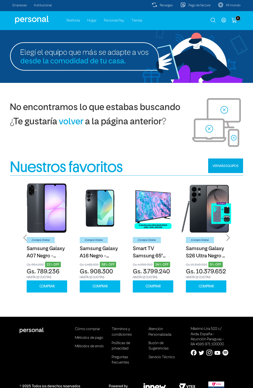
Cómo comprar (87, 329)
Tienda (136, 20)
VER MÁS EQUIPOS (225, 165)
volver (71, 122)
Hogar (92, 20)
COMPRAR (47, 286)
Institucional (43, 5)
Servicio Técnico (162, 357)
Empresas (20, 5)
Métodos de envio (89, 346)
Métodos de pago (89, 338)
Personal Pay (114, 20)
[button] (25, 237)
